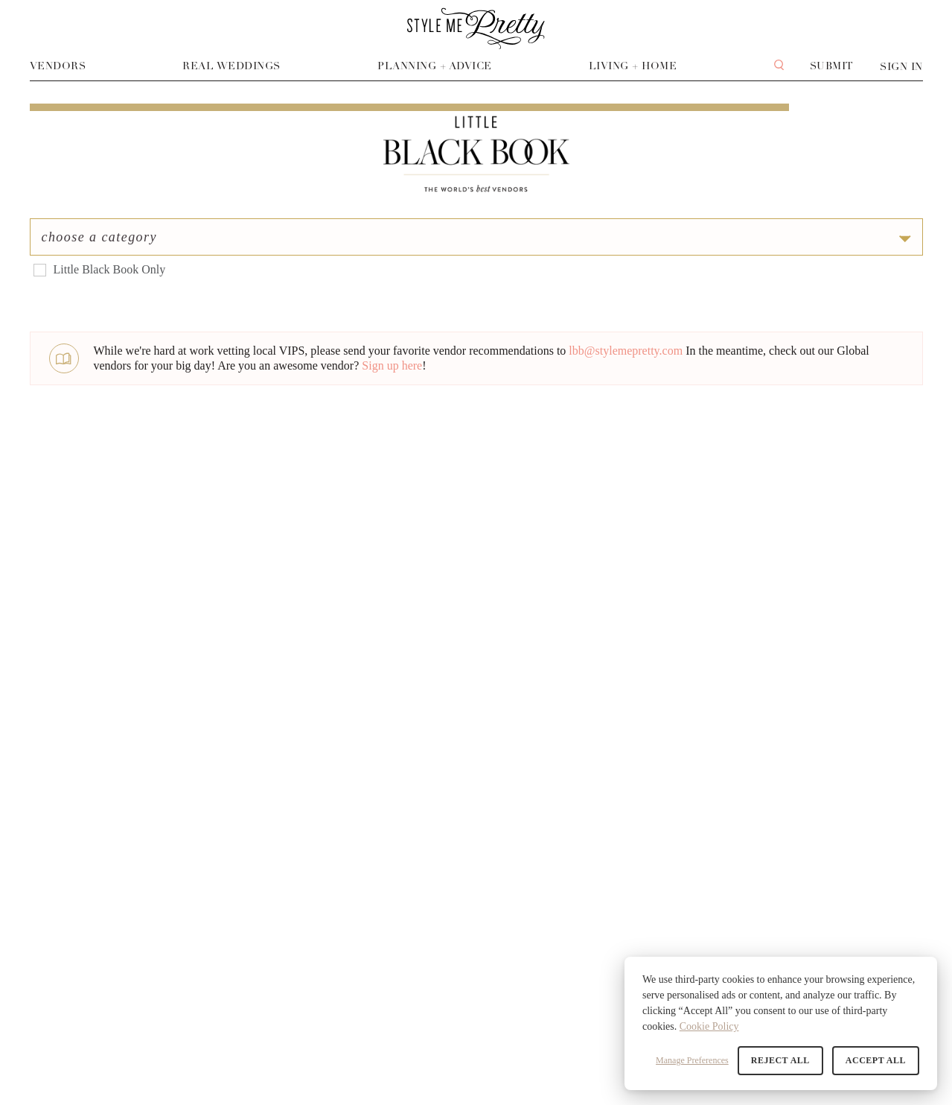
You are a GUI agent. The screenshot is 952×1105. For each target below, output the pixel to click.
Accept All (876, 1060)
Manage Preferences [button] (692, 1060)
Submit (832, 66)
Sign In (901, 66)
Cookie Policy (709, 1026)
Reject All (780, 1060)
